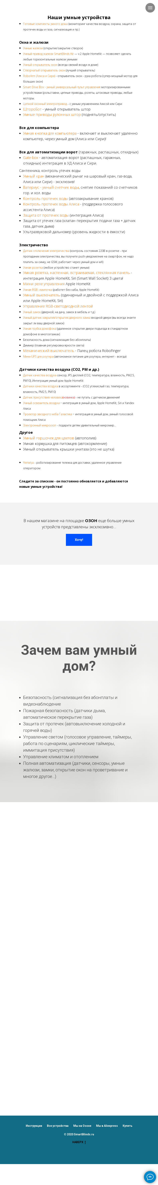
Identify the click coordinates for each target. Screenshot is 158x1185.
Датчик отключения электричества (46, 251)
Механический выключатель (48, 350)
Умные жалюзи (33, 48)
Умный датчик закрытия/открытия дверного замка (56, 317)
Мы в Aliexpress (107, 1125)
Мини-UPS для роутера (38, 356)
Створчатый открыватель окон (44, 70)
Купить (127, 1125)
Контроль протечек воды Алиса (51, 204)
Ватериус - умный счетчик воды (51, 187)
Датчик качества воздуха (39, 375)
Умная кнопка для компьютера (50, 133)
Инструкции (34, 1125)
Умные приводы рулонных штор (52, 114)
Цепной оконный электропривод (45, 104)
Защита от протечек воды (46, 215)
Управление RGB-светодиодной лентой (58, 306)
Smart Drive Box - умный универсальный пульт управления (61, 87)
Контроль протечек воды (46, 198)
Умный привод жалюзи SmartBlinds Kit (48, 54)
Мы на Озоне (82, 1125)
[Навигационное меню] (150, 7)
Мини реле (33, 283)
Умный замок (32, 312)
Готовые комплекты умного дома (45, 24)
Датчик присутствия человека (43, 397)
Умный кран (33, 176)
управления (55, 283)
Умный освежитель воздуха (42, 403)
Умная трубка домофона (39, 328)
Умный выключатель (41, 295)
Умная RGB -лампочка (37, 290)
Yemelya (28, 462)
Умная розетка (33, 267)
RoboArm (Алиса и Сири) (39, 76)
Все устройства (58, 1125)
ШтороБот (32, 109)
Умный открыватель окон (40, 65)
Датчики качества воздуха (40, 386)
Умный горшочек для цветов (48, 438)
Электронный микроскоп (39, 425)
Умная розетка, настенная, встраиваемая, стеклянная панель (77, 272)
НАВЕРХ (79, 1142)
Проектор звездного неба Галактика (48, 414)
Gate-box (31, 157)
